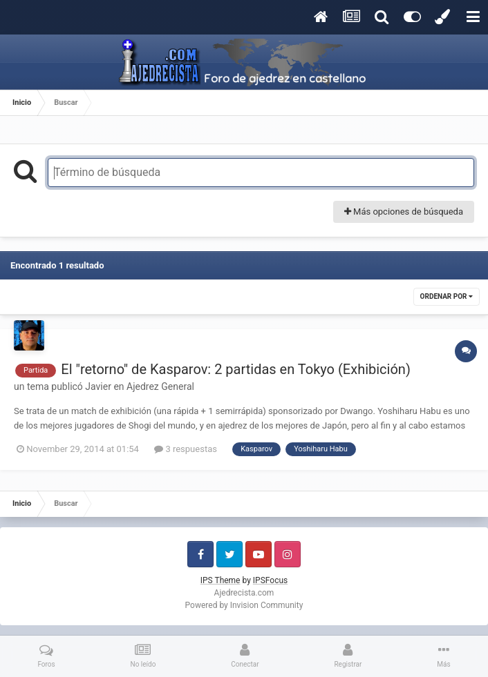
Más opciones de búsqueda (403, 211)
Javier (98, 386)
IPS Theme (220, 580)
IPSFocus (270, 580)
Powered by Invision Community (244, 605)
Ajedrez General (160, 386)
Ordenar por (446, 296)
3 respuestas (185, 449)
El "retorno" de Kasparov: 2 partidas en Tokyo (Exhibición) (236, 369)
